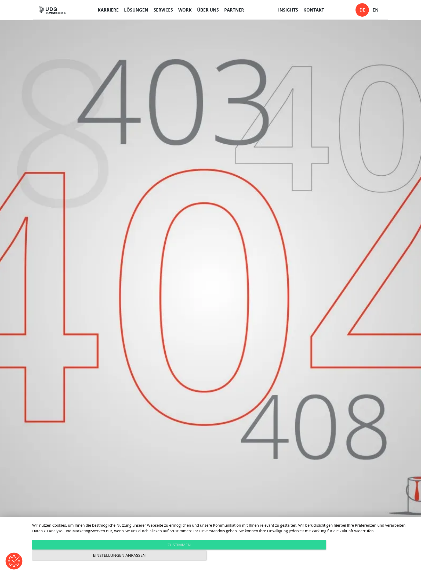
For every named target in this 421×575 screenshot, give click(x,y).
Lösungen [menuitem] (136, 10)
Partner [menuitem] (234, 10)
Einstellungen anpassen (358, 556)
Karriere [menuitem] (108, 10)
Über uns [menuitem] (208, 10)
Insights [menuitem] (288, 10)
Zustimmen (166, 556)
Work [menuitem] (185, 10)
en (376, 10)
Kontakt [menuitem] (313, 10)
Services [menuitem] (163, 10)
